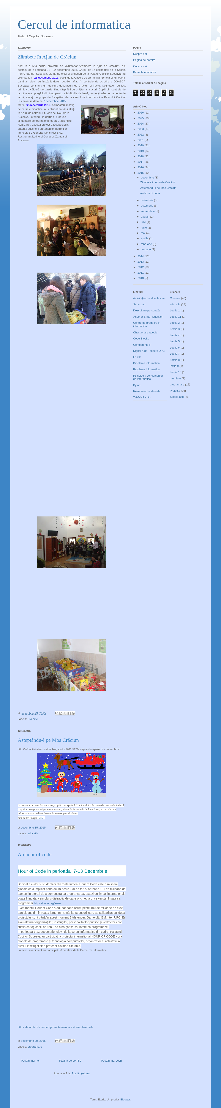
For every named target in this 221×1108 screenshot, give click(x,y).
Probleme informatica (146, 363)
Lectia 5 (175, 341)
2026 (141, 112)
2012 (141, 267)
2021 (141, 140)
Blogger (125, 1099)
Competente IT (142, 344)
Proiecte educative (144, 72)
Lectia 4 (175, 335)
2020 (141, 145)
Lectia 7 (175, 353)
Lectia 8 (175, 359)
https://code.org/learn (47, 903)
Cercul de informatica (74, 24)
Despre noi (140, 53)
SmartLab (139, 304)
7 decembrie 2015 (54, 101)
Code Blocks (141, 338)
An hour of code (35, 854)
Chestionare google (145, 332)
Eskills (137, 357)
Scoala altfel (177, 396)
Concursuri (140, 66)
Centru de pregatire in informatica (146, 324)
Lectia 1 (175, 310)
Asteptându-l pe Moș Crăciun (48, 740)
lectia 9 (174, 366)
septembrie (148, 211)
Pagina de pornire (70, 1060)
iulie (144, 222)
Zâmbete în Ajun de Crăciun (47, 57)
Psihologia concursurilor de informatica (148, 377)
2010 (141, 278)
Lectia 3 (175, 329)
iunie (144, 227)
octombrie (147, 205)
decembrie (148, 177)
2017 (141, 161)
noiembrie (147, 200)
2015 (141, 172)
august (145, 216)
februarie (147, 244)
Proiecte (33, 719)
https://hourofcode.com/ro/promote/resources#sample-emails (55, 1027)
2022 (141, 134)
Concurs (175, 298)
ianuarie (146, 249)
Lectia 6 (175, 347)
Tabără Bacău (141, 397)
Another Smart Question (148, 316)
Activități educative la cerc (149, 298)
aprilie (145, 238)
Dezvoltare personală (146, 310)
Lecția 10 (175, 372)
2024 (141, 123)
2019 (141, 151)
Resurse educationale (146, 391)
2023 (141, 129)
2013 (141, 261)
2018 (141, 156)
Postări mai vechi (111, 1060)
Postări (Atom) (81, 1073)
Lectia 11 (175, 316)
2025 (141, 118)
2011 (141, 272)
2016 (141, 167)
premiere (175, 378)
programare (35, 1046)
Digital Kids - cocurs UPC (149, 350)
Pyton (136, 385)
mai (143, 233)
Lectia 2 (175, 322)
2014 (141, 256)
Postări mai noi (30, 1060)
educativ (33, 833)
